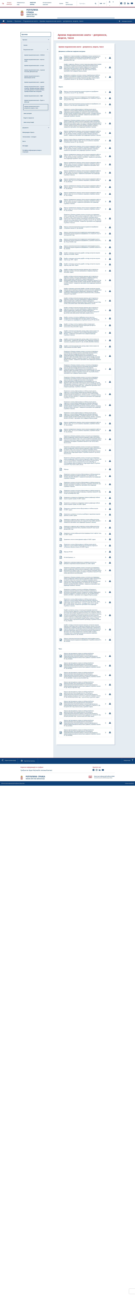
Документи (86, 18)
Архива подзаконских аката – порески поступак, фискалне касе (34, 70)
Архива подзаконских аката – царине (34, 82)
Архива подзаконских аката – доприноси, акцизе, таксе (32, 107)
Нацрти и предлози (28, 118)
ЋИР (100, 3)
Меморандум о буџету (28, 132)
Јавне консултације (28, 122)
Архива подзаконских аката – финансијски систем (32, 76)
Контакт (55, 927)
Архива (60, 3)
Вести (24, 141)
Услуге (109, 18)
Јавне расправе (27, 113)
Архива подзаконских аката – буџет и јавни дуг (34, 101)
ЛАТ (104, 3)
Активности (74, 18)
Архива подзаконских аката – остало (34, 65)
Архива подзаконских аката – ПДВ (33, 96)
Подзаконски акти (30, 21)
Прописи (98, 18)
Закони (25, 45)
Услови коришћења (129, 940)
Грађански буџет (27, 927)
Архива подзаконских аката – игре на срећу (34, 60)
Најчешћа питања (42, 927)
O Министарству (59, 18)
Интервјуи (25, 145)
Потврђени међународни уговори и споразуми (32, 151)
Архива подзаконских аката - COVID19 (34, 55)
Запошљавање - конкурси (29, 137)
